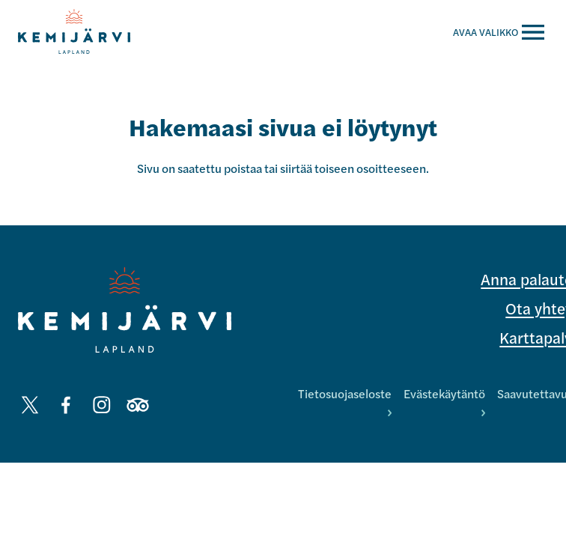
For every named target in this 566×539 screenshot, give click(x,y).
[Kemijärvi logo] (124, 310)
